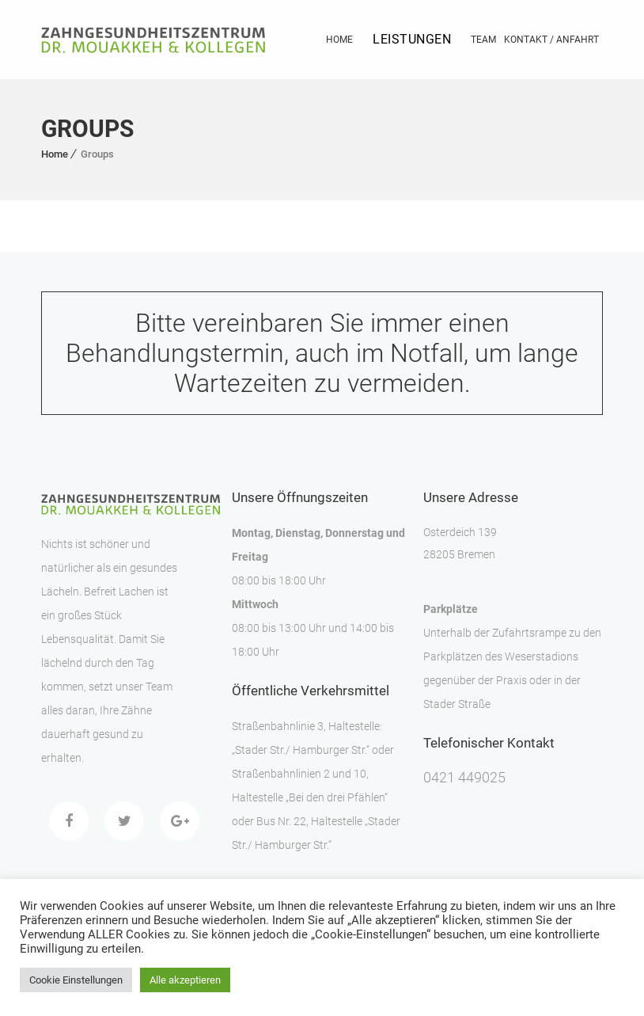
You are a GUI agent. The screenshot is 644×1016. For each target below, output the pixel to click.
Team (483, 39)
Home (339, 39)
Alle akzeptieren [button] (185, 980)
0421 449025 (464, 777)
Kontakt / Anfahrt (551, 39)
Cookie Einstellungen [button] (76, 980)
